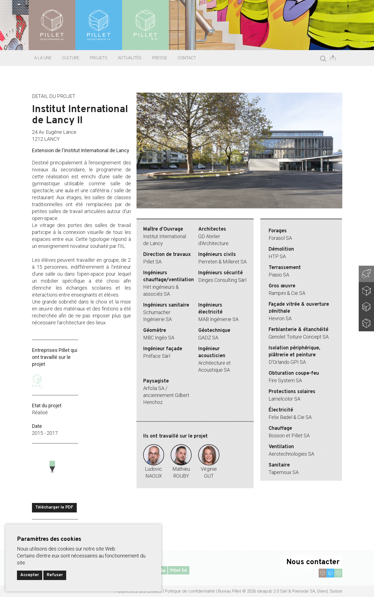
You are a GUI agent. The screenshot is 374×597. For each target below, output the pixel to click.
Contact (187, 57)
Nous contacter (313, 562)
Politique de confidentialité (190, 591)
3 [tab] (223, 214)
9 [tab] (273, 214)
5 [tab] (239, 214)
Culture (70, 57)
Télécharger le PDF (54, 507)
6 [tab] (248, 214)
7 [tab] (256, 214)
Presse (159, 57)
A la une (42, 57)
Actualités (130, 57)
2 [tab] (214, 214)
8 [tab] (264, 214)
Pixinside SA (303, 591)
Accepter (29, 575)
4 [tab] (231, 214)
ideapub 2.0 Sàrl (272, 591)
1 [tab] (206, 214)
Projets (98, 57)
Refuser (55, 575)
